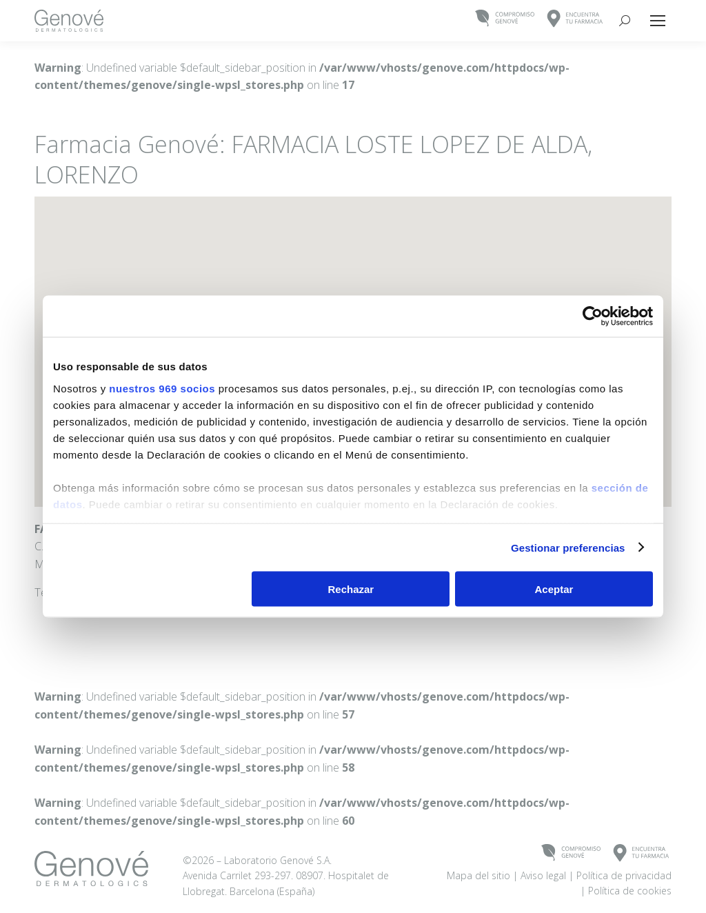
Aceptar (554, 589)
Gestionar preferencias (568, 547)
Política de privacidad (624, 875)
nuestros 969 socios (162, 388)
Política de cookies (630, 890)
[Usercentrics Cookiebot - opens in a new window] (592, 316)
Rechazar (351, 589)
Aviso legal (543, 875)
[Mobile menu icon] (658, 20)
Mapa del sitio (478, 875)
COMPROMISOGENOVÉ (505, 19)
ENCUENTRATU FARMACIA (575, 19)
